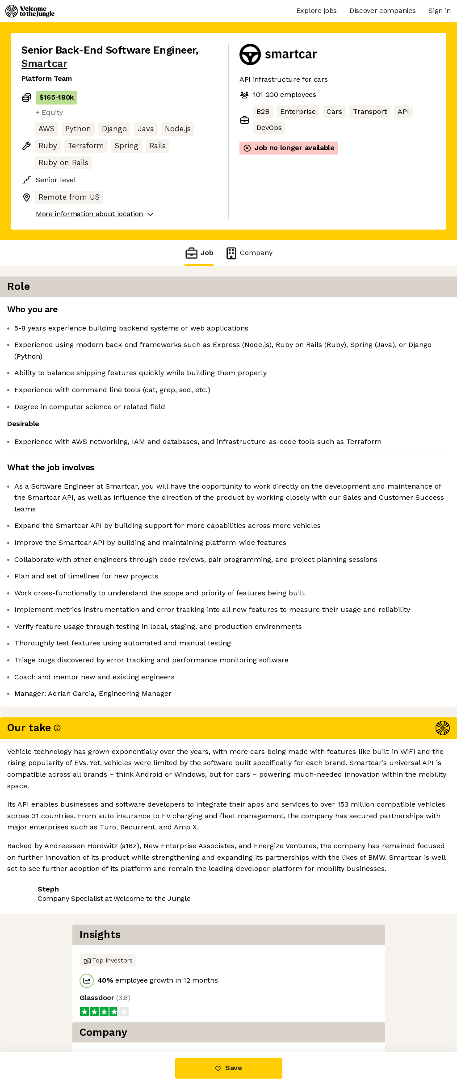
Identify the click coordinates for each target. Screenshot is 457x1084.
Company (248, 253)
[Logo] (30, 11)
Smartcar (44, 64)
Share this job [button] (46, 900)
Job (198, 253)
